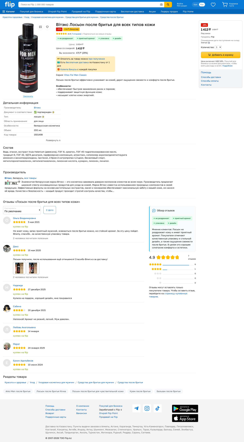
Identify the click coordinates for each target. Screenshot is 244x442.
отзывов (76, 34)
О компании (82, 406)
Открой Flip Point (57, 11)
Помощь (49, 406)
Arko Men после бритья (18, 391)
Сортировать (10, 208)
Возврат (49, 413)
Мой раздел (182, 6)
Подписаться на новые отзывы (97, 34)
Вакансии (81, 413)
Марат (16, 344)
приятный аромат (87, 38)
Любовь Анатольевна (24, 327)
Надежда (18, 285)
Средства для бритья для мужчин (82, 17)
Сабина (17, 306)
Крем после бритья (140, 391)
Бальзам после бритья (169, 391)
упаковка (104, 38)
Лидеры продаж (169, 11)
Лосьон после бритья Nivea (51, 391)
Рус (202, 4)
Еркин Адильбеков (23, 360)
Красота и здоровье (12, 17)
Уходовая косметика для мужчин (47, 17)
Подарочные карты (105, 11)
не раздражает (66, 38)
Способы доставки (211, 77)
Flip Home (188, 11)
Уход (26, 17)
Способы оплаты (210, 80)
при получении (97, 58)
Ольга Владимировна (24, 218)
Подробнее (227, 66)
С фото (49, 210)
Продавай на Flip (81, 11)
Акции (152, 11)
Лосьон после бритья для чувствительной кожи (98, 391)
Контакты (206, 84)
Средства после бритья (111, 17)
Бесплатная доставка (132, 11)
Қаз (195, 4)
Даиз (15, 246)
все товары (30, 178)
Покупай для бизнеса (31, 11)
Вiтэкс (37, 107)
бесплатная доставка (77, 62)
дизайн (118, 38)
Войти (180, 3)
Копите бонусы (68, 69)
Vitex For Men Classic (75, 75)
